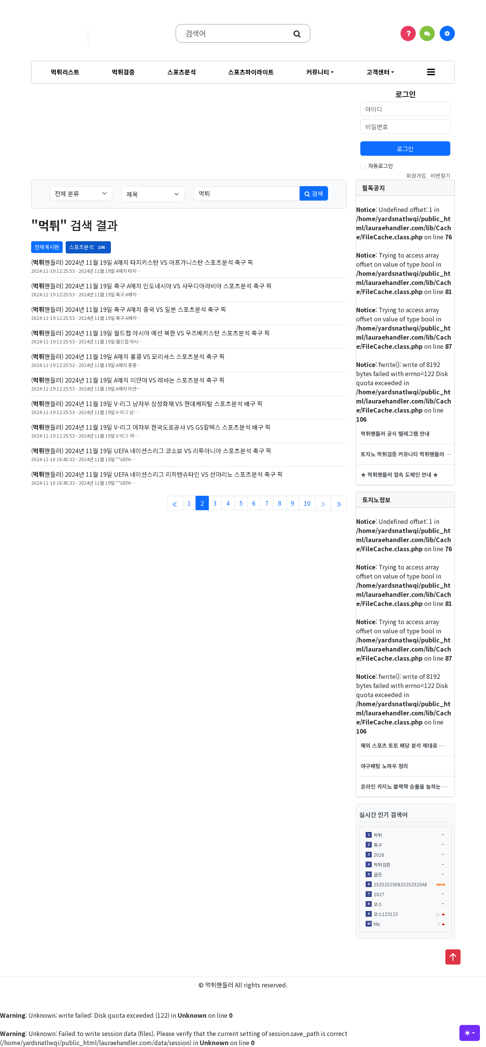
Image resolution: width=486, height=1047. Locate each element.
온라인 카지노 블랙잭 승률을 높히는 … (404, 786)
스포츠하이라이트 (251, 71)
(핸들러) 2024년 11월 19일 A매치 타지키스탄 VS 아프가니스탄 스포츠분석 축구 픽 (142, 262)
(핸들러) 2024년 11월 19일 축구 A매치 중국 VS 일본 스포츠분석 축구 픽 (128, 309)
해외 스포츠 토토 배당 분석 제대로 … (402, 745)
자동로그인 (380, 165)
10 (307, 503)
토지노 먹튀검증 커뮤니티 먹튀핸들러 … (406, 454)
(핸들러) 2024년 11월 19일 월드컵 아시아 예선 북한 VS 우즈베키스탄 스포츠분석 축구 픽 (150, 332)
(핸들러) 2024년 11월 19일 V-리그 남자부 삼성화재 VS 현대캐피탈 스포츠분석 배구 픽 (147, 403)
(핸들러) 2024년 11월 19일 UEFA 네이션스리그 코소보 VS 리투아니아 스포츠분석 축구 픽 (151, 450)
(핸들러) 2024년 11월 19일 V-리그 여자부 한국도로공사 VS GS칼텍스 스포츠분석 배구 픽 (151, 427)
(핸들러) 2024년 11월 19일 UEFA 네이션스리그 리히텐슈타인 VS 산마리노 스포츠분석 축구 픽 (157, 474)
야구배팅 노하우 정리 (384, 766)
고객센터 (378, 71)
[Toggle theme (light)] (469, 1033)
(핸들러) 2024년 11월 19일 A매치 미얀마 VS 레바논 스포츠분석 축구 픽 (128, 379)
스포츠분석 (181, 71)
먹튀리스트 (65, 71)
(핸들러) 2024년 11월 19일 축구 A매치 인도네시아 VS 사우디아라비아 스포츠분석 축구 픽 (151, 285)
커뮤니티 (317, 71)
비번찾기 (440, 175)
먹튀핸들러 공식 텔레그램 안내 (395, 433)
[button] (431, 72)
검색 (314, 193)
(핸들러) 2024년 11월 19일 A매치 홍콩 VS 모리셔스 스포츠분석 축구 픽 (128, 356)
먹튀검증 (123, 71)
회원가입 (416, 175)
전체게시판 (47, 247)
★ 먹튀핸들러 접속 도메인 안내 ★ (399, 474)
